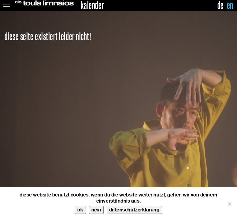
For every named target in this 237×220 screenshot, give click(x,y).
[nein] (229, 204)
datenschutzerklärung (134, 210)
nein (96, 210)
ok (80, 210)
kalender (92, 5)
